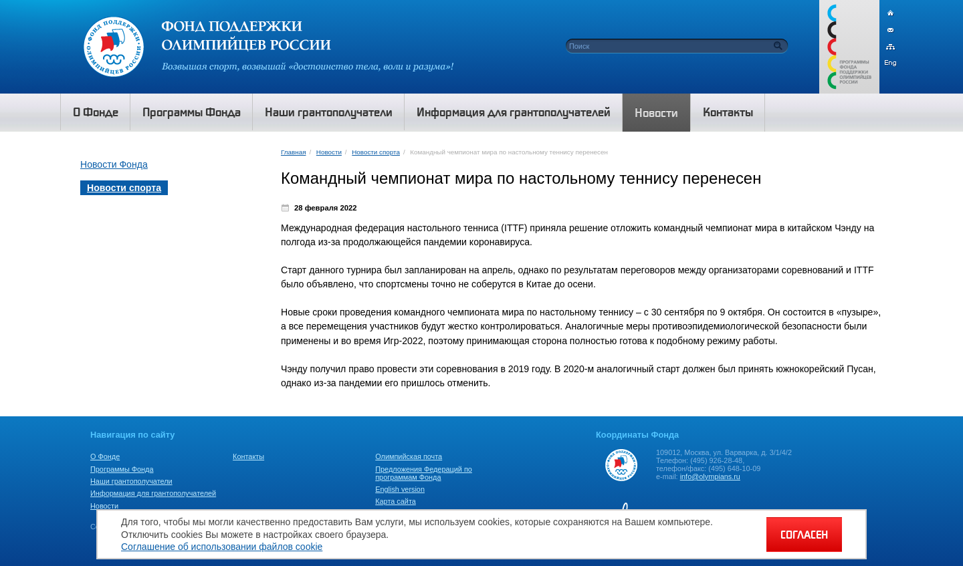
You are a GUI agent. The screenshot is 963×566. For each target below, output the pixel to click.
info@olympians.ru (710, 476)
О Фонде (105, 456)
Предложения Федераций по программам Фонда (423, 473)
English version (400, 489)
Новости (329, 152)
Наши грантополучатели (131, 481)
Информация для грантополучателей (153, 493)
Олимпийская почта (408, 456)
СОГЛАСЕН (804, 534)
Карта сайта (395, 501)
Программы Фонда (121, 469)
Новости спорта (376, 152)
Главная (293, 152)
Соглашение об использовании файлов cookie (221, 546)
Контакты (248, 456)
